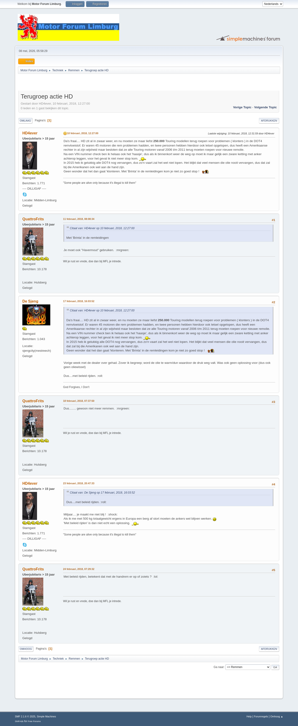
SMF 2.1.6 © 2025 (25, 716)
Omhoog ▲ (276, 716)
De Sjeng (30, 301)
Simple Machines (46, 716)
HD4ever (29, 133)
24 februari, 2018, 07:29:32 (78, 569)
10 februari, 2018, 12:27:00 (82, 133)
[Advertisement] (72, 83)
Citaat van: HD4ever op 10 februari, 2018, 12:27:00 (102, 228)
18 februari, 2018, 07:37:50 (78, 400)
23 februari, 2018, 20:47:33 (78, 483)
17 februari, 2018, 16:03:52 (78, 301)
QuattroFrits (33, 219)
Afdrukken (269, 120)
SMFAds (19, 721)
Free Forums (34, 721)
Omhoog (26, 649)
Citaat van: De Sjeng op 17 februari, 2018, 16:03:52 (102, 492)
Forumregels (261, 716)
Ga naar (219, 667)
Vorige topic (242, 107)
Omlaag (25, 120)
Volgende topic (265, 107)
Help (249, 716)
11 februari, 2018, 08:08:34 (78, 219)
